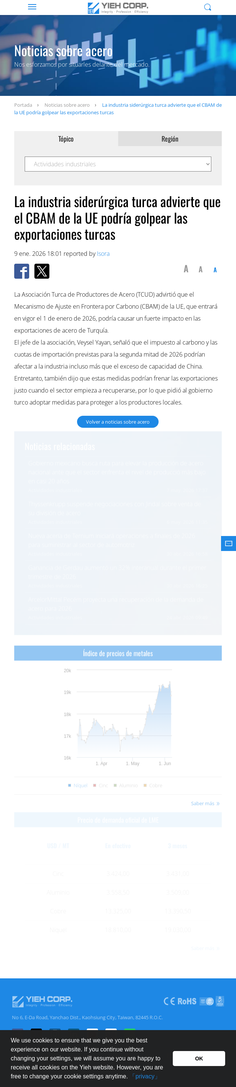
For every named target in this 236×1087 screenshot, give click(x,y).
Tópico (66, 138)
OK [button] (199, 1059)
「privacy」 (144, 1076)
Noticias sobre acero (67, 105)
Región (170, 138)
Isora (103, 253)
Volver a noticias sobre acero (118, 421)
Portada (23, 105)
